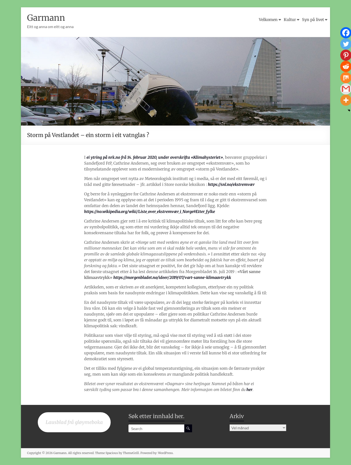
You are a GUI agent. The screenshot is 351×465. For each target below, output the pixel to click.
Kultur (290, 19)
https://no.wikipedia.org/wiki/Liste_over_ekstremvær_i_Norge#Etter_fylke (149, 211)
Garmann (47, 17)
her (249, 389)
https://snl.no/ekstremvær (231, 184)
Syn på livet (313, 19)
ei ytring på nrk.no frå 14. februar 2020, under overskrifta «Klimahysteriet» (155, 157)
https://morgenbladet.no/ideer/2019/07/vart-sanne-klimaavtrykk (172, 277)
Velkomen (268, 19)
